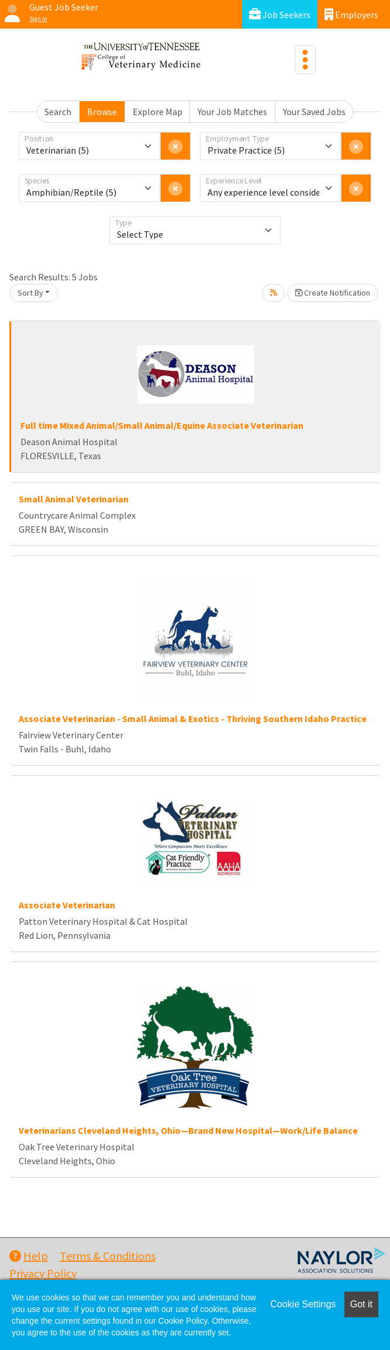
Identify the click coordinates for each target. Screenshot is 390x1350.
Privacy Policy (43, 1273)
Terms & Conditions (108, 1255)
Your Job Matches (232, 111)
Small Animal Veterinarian (74, 499)
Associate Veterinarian (67, 905)
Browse (102, 111)
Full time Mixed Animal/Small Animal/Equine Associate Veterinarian (161, 425)
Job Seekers (279, 14)
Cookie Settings (303, 1304)
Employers (351, 14)
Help (28, 1255)
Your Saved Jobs (314, 111)
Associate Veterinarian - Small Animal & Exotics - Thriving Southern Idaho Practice (193, 718)
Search (57, 111)
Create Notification (332, 292)
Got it (361, 1304)
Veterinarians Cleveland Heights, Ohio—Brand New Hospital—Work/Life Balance (188, 1130)
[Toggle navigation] (305, 59)
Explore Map (157, 111)
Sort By (30, 292)
